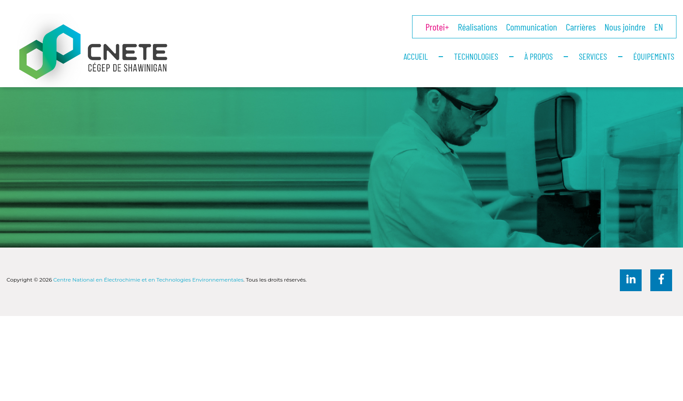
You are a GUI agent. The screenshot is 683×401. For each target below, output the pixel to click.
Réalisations (477, 26)
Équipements (653, 56)
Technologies (476, 56)
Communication (531, 26)
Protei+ (437, 26)
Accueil (415, 56)
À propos (538, 56)
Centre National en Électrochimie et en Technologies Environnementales (148, 279)
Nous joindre (625, 26)
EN (658, 26)
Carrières (581, 26)
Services (593, 56)
